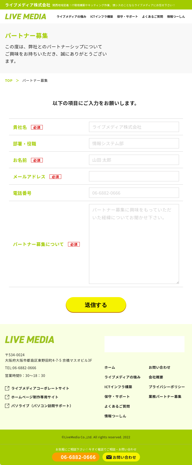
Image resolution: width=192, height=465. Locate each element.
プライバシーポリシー (167, 386)
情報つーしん (176, 16)
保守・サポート (127, 16)
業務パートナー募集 (165, 396)
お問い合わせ (160, 367)
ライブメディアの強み (71, 16)
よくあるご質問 (152, 16)
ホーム (109, 367)
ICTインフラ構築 (101, 16)
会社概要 (156, 376)
